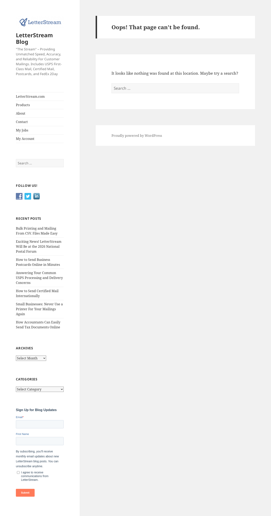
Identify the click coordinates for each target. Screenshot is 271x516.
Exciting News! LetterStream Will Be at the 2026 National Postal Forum (38, 246)
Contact (22, 122)
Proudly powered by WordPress (136, 135)
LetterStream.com (30, 96)
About (20, 113)
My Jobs (22, 130)
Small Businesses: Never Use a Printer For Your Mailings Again (39, 309)
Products (23, 105)
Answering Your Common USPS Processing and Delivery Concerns (39, 278)
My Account (25, 138)
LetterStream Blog (34, 38)
